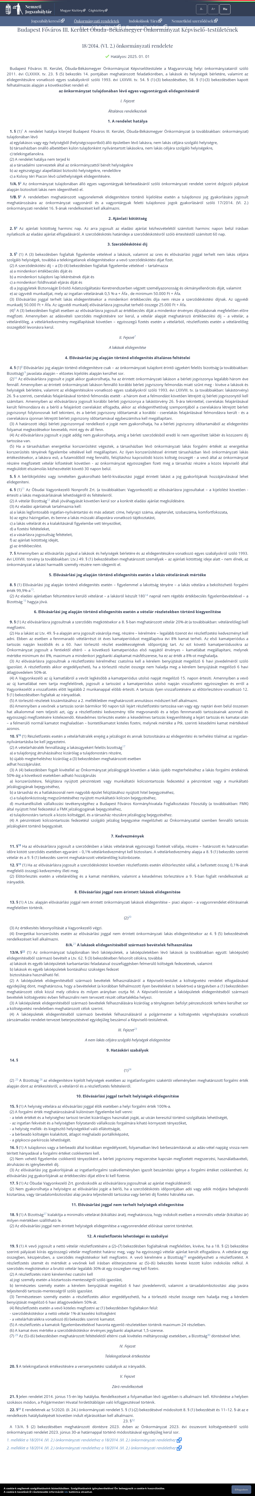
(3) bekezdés (40, 254)
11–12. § (228, 1409)
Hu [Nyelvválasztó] (225, 9)
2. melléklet (91, 700)
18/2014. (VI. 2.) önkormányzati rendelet (126, 45)
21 (74, 944)
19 (19, 864)
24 (129, 1069)
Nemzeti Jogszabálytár (38, 9)
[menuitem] (48, 21)
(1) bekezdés (231, 985)
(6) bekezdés (75, 1319)
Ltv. (31, 902)
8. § (125, 621)
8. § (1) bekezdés (220, 851)
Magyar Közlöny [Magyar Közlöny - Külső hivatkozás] (73, 10)
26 (41, 1079)
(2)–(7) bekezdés (126, 1245)
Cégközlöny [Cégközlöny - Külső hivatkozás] (98, 10)
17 (123, 746)
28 (184, 1256)
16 (19, 735)
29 (16, 1335)
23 (135, 1029)
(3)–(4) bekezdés (72, 265)
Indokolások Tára (145, 20)
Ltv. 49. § (47, 633)
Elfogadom (241, 1489)
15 (24, 600)
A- (201, 9)
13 (32, 589)
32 (133, 1420)
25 (16, 1079)
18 (19, 845)
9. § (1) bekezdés (41, 857)
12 (48, 500)
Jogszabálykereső (47, 20)
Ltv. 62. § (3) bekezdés (90, 957)
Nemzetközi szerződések (195, 20)
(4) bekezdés (29, 769)
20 (129, 917)
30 (208, 1335)
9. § (193, 876)
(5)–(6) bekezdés (159, 1262)
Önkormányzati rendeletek (96, 20)
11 (23, 488)
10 (15, 378)
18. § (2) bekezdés (230, 1245)
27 (45, 1214)
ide (66, 1492)
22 (23, 951)
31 (19, 1409)
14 (146, 595)
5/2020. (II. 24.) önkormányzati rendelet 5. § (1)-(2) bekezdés (103, 1409)
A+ (213, 9)
